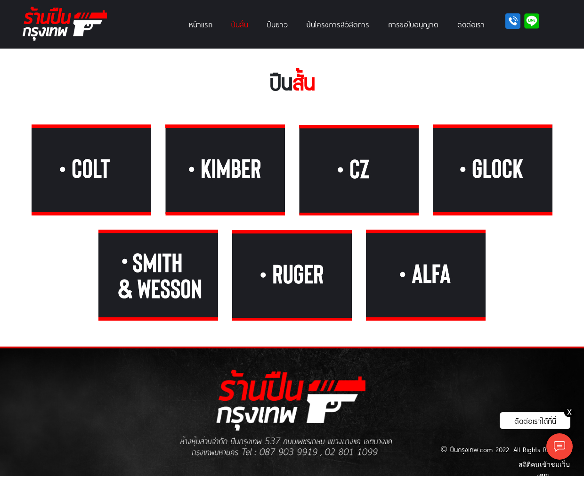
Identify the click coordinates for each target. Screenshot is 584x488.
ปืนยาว (277, 24)
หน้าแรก (200, 24)
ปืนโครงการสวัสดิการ (338, 24)
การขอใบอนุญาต (413, 24)
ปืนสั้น (239, 24)
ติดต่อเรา (471, 24)
